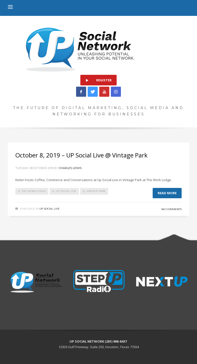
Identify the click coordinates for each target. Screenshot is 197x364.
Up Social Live (49, 208)
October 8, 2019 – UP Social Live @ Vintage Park (81, 155)
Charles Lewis (70, 168)
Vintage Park (96, 191)
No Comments (171, 209)
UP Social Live (66, 191)
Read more (167, 193)
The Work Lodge (34, 191)
